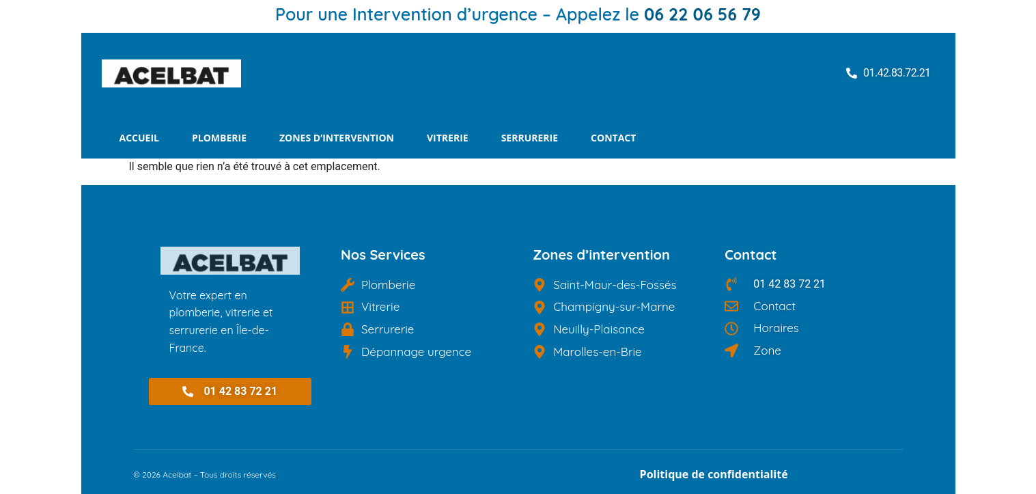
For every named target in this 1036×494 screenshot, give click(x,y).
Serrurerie (529, 137)
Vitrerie (447, 137)
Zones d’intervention (336, 137)
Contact (613, 137)
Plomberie (219, 137)
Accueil (139, 137)
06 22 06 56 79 (702, 14)
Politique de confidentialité (714, 474)
